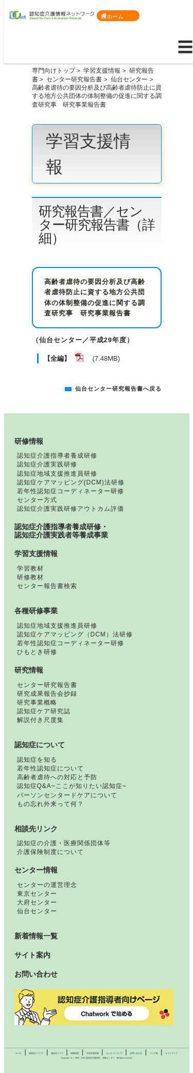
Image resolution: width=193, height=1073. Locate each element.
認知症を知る (37, 759)
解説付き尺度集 (40, 720)
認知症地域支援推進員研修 (57, 473)
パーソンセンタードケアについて (67, 795)
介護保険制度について (50, 852)
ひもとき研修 (37, 652)
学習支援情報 (101, 70)
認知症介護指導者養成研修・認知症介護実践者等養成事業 (61, 531)
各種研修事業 (36, 611)
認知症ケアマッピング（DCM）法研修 (75, 634)
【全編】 (57, 358)
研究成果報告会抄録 (47, 693)
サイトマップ (171, 1053)
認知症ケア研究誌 (44, 711)
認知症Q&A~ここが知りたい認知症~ (72, 786)
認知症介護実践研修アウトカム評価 (70, 508)
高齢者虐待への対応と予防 (57, 777)
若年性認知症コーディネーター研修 (70, 491)
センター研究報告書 (74, 79)
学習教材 (30, 568)
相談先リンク (36, 829)
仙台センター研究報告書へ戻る (118, 388)
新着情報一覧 (36, 936)
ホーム (112, 16)
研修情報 (28, 441)
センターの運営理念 (47, 884)
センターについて (114, 1053)
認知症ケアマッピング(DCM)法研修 (71, 482)
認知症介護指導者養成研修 (57, 455)
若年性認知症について (50, 768)
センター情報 (36, 870)
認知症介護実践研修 (47, 464)
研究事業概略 (37, 702)
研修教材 (30, 577)
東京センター (37, 893)
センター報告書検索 (47, 586)
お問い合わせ (36, 974)
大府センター (37, 902)
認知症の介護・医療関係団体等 (64, 843)
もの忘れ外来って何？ (50, 804)
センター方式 (37, 500)
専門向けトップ (53, 70)
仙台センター (129, 79)
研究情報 (28, 670)
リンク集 (154, 1053)
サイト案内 (32, 955)
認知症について (39, 745)
